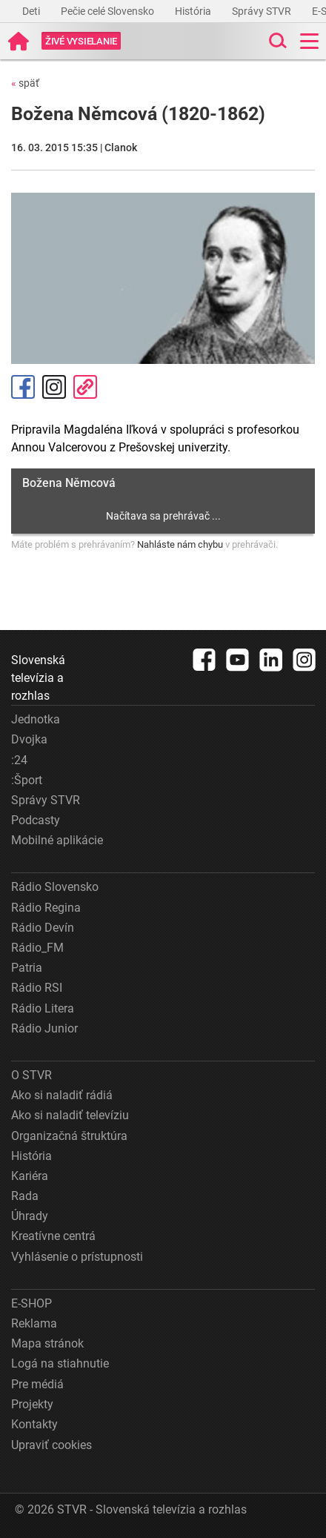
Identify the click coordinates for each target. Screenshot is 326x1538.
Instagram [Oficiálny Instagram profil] (54, 387)
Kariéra (29, 1176)
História (194, 11)
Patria (26, 968)
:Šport (26, 780)
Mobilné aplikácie (57, 840)
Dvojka (29, 739)
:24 (19, 760)
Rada (25, 1196)
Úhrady (29, 1216)
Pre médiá (37, 1384)
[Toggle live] (81, 41)
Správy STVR (262, 11)
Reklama (34, 1323)
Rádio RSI (36, 988)
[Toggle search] (276, 41)
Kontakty (34, 1424)
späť (25, 83)
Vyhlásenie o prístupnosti (77, 1257)
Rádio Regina (46, 908)
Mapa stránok (47, 1343)
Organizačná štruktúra (69, 1136)
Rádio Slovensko (55, 887)
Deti (32, 11)
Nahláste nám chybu (180, 544)
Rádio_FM (37, 948)
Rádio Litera (42, 1008)
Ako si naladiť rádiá (62, 1095)
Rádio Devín (42, 928)
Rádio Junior (44, 1028)
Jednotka (35, 719)
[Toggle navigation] (309, 41)
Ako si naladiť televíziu (70, 1115)
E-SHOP (31, 1303)
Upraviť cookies (51, 1445)
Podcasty (35, 820)
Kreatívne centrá (53, 1236)
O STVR (31, 1075)
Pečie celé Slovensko (108, 11)
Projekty (32, 1404)
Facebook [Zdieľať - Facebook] (23, 387)
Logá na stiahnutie (60, 1363)
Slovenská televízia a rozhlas (38, 678)
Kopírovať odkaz (85, 387)
